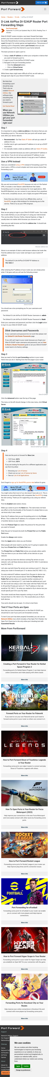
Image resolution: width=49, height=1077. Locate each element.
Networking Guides (7, 1040)
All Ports (4, 1055)
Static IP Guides (41, 149)
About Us (4, 1065)
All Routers (5, 1053)
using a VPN (20, 165)
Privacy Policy (6, 1067)
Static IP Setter (27, 139)
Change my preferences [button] (23, 1070)
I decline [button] (26, 1066)
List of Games (22, 471)
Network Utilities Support (9, 1036)
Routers (10, 17)
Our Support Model (7, 1038)
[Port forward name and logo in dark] (13, 9)
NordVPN (21, 184)
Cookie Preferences (8, 1070)
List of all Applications (21, 475)
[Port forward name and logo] (9, 2)
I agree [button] (18, 1066)
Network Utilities (8, 1073)
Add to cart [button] (42, 3)
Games (3, 1057)
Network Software (7, 1050)
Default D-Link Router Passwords (19, 336)
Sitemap (4, 1044)
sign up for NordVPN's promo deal (22, 482)
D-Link (17, 17)
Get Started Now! (8, 106)
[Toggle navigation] (45, 9)
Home (3, 17)
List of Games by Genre (29, 473)
